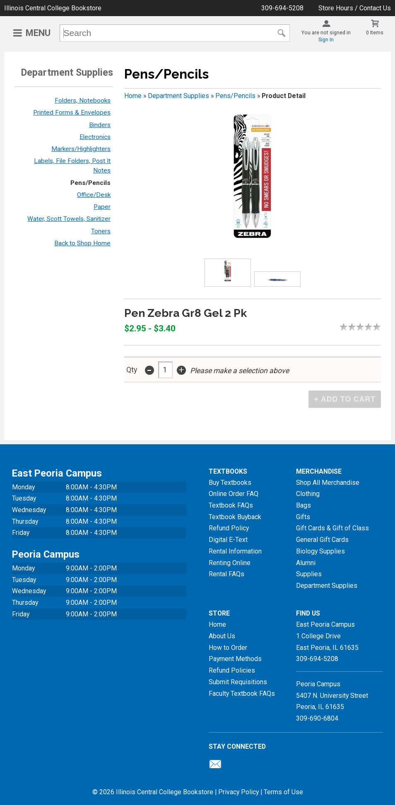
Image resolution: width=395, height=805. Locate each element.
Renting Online (229, 563)
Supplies (309, 574)
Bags (303, 505)
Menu (38, 33)
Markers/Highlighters (81, 149)
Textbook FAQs (231, 505)
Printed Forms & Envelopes (72, 112)
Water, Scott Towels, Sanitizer (69, 219)
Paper (102, 207)
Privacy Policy (238, 792)
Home (133, 96)
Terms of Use (283, 792)
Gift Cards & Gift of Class (332, 528)
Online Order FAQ (233, 494)
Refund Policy (229, 528)
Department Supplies (178, 96)
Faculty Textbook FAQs (242, 693)
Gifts (303, 517)
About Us (222, 636)
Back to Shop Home (82, 243)
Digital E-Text (228, 540)
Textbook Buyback (235, 517)
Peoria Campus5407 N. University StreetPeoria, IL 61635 (332, 695)
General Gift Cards (322, 540)
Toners (101, 231)
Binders (100, 125)
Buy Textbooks (230, 482)
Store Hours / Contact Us (354, 8)
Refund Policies (232, 670)
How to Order (228, 648)
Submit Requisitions (238, 682)
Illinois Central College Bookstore (52, 8)
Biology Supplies (320, 551)
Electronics (95, 137)
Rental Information (235, 551)
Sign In (326, 40)
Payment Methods (235, 659)
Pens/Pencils (90, 183)
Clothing (308, 494)
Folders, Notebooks (83, 100)
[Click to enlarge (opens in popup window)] (227, 272)
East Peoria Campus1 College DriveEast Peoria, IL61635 (327, 636)
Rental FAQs (226, 574)
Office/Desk (94, 195)
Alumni (306, 563)
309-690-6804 (317, 718)
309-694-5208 (282, 8)
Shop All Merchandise (327, 482)
